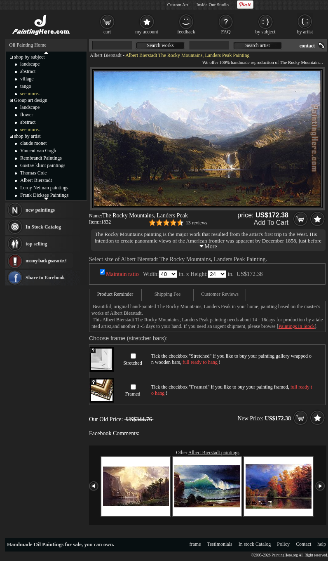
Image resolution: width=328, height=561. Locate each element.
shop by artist (27, 136)
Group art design (30, 100)
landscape (30, 64)
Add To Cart (271, 222)
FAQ (225, 32)
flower (26, 115)
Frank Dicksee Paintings (44, 195)
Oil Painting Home (28, 45)
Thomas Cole (33, 173)
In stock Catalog (255, 544)
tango (25, 86)
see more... (31, 94)
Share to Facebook (45, 277)
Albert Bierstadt (106, 55)
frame (195, 544)
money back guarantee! (46, 261)
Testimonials (219, 544)
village (27, 79)
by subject (265, 32)
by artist (305, 32)
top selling (36, 244)
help (321, 544)
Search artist (257, 45)
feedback (186, 32)
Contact (303, 544)
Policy (283, 544)
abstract (27, 71)
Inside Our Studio (213, 4)
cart (107, 32)
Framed (133, 394)
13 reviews (196, 223)
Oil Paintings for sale (58, 544)
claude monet (33, 143)
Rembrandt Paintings (41, 158)
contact (307, 46)
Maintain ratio (122, 274)
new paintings (40, 210)
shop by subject (29, 57)
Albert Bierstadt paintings (213, 452)
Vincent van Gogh (38, 150)
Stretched (132, 363)
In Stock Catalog (43, 227)
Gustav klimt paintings (42, 165)
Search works (160, 45)
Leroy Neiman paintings (44, 188)
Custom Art (177, 4)
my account (146, 32)
